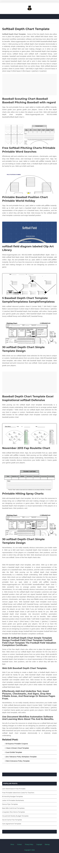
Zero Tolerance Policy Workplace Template (21, 757)
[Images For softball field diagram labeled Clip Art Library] (29, 232)
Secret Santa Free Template (12, 820)
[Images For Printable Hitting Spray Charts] (29, 479)
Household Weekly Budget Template (15, 816)
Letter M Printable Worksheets (13, 800)
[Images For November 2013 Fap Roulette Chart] (29, 434)
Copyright (39, 844)
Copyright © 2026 (29, 850)
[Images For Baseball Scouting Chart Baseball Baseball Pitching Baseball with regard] (29, 84)
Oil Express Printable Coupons (16, 744)
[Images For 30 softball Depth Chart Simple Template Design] (29, 333)
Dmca (12, 844)
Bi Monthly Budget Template (12, 796)
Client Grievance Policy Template (17, 761)
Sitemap (47, 844)
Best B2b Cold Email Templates (13, 808)
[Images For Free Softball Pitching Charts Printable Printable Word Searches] (29, 133)
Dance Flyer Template (10, 804)
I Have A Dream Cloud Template (17, 748)
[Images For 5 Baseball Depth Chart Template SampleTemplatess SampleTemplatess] (29, 284)
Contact (19, 844)
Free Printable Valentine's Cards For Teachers (18, 792)
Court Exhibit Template (13, 752)
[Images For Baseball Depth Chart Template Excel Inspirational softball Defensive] (29, 382)
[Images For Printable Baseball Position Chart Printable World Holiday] (29, 183)
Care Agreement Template (11, 824)
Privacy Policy (29, 844)
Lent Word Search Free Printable (13, 789)
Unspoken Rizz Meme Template (13, 812)
